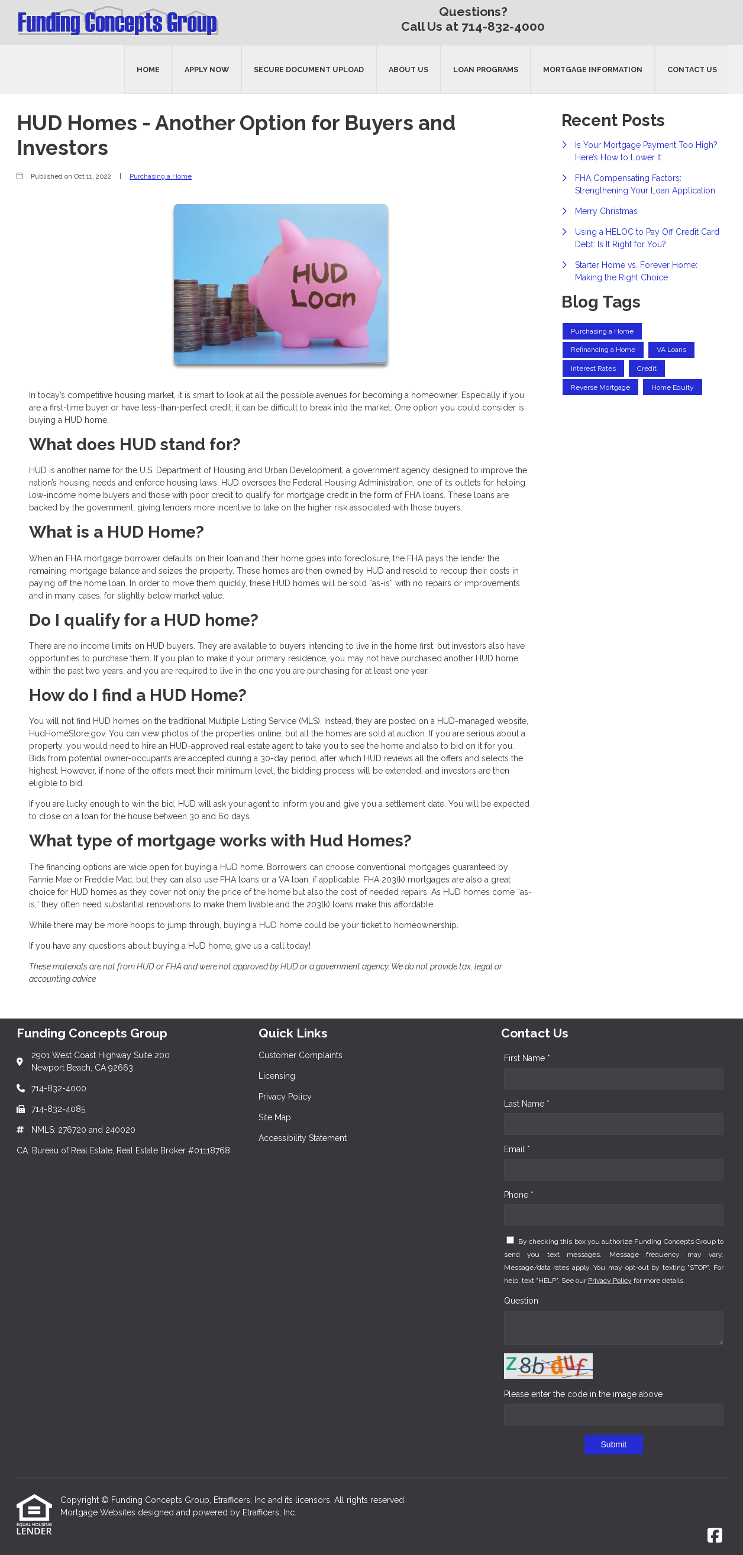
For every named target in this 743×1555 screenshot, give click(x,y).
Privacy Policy (610, 1280)
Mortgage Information (592, 69)
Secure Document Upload (309, 69)
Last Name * (527, 1103)
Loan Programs (485, 69)
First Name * (527, 1058)
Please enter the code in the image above (583, 1394)
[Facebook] (715, 1536)
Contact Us (692, 69)
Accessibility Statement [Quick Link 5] (303, 1138)
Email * (517, 1149)
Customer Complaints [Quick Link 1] (301, 1055)
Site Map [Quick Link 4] (275, 1117)
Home (148, 69)
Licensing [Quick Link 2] (277, 1076)
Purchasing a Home (161, 176)
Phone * (519, 1195)
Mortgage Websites (99, 1512)
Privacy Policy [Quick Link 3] (285, 1096)
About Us (408, 69)
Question (521, 1300)
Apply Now (207, 69)
